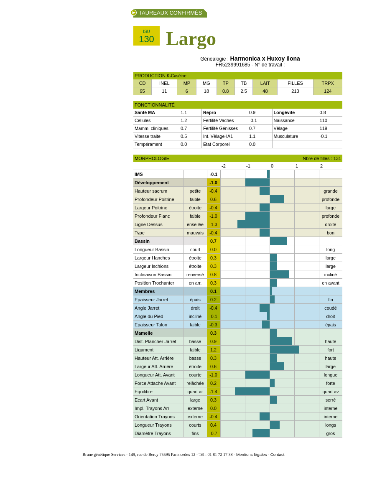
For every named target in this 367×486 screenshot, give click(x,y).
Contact (277, 454)
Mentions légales (251, 454)
